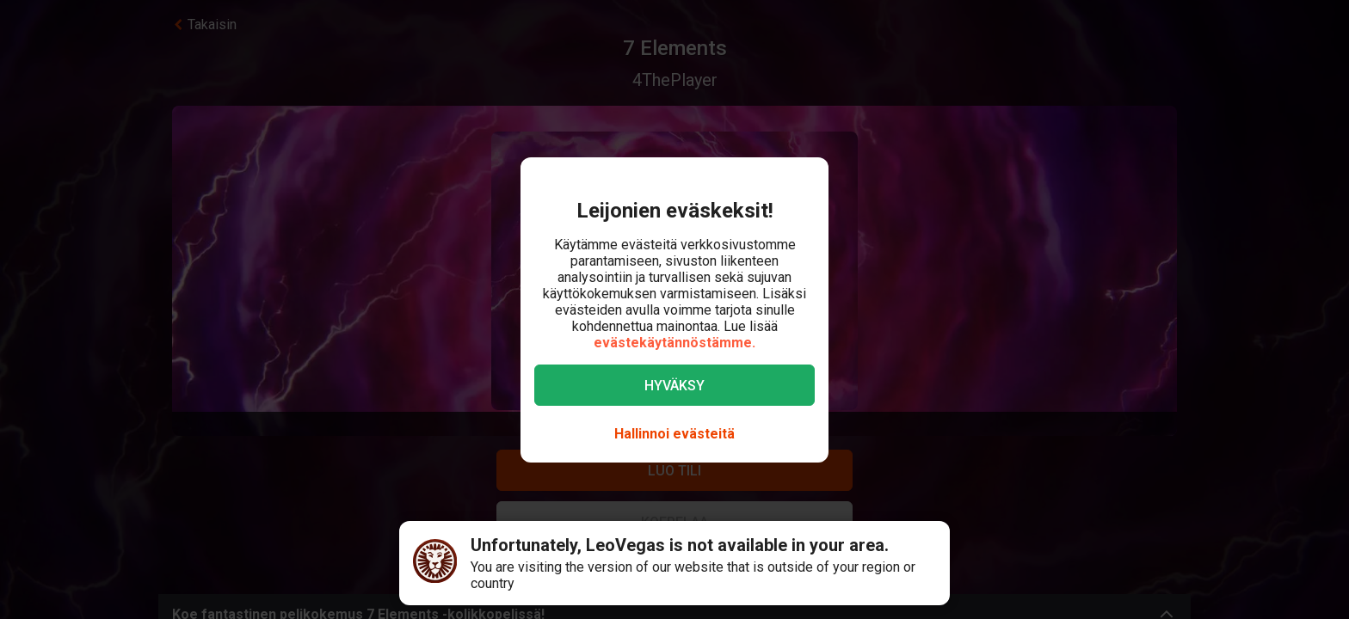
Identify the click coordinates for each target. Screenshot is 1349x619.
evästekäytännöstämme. (674, 342)
